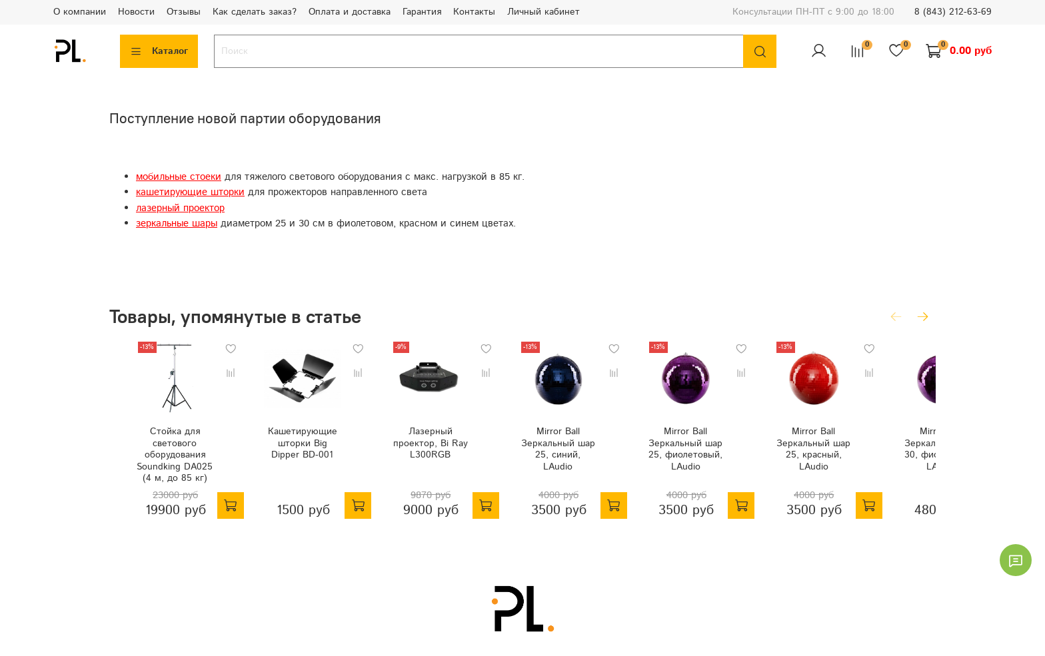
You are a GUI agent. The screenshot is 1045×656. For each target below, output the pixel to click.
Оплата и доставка (350, 12)
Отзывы (184, 12)
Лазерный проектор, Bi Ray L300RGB (437, 456)
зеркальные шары (176, 223)
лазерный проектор (180, 208)
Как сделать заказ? (255, 12)
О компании (79, 12)
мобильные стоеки (178, 177)
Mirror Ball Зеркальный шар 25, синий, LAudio (577, 456)
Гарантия (422, 12)
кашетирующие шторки (190, 192)
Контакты (474, 12)
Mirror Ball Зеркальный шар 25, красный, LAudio (860, 456)
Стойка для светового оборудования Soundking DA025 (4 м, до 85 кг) (155, 468)
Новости (136, 12)
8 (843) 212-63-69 (953, 12)
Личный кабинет (543, 12)
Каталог (159, 51)
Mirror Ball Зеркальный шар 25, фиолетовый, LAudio (719, 456)
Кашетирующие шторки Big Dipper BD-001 (295, 456)
